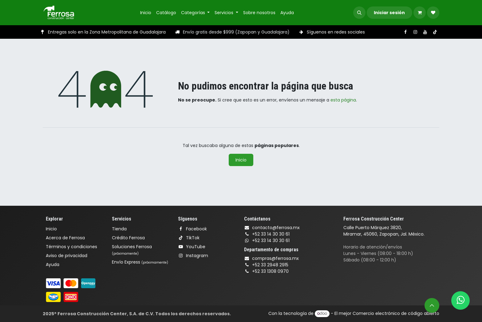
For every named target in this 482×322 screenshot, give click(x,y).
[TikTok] (435, 32)
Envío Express (140, 262)
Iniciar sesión (389, 13)
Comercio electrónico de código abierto (396, 313)
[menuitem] (146, 12)
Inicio (241, 160)
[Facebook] (405, 32)
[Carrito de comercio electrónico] (419, 12)
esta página (343, 100)
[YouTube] (425, 32)
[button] (359, 12)
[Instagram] (415, 32)
